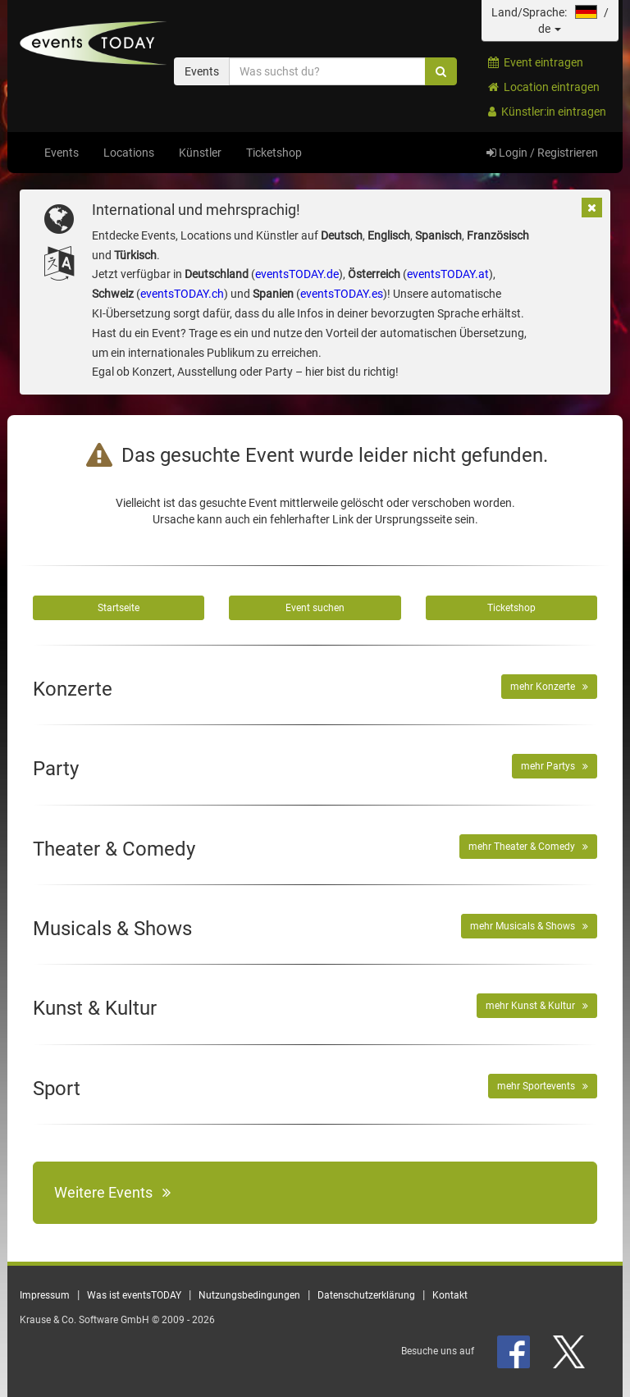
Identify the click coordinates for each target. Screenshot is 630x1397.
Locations (128, 152)
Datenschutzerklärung (366, 1295)
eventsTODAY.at (448, 274)
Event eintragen (535, 62)
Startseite (118, 608)
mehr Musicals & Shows (529, 926)
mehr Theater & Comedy (528, 846)
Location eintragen (544, 87)
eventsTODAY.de (297, 274)
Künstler (200, 152)
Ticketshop (274, 152)
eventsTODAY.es (341, 293)
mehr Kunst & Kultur (537, 1005)
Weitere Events (112, 1192)
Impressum (45, 1295)
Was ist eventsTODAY (134, 1295)
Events (61, 152)
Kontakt (450, 1295)
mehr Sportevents (542, 1086)
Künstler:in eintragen (547, 111)
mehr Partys (554, 766)
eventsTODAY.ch (182, 293)
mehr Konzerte (549, 686)
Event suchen (315, 608)
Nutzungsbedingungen (249, 1295)
